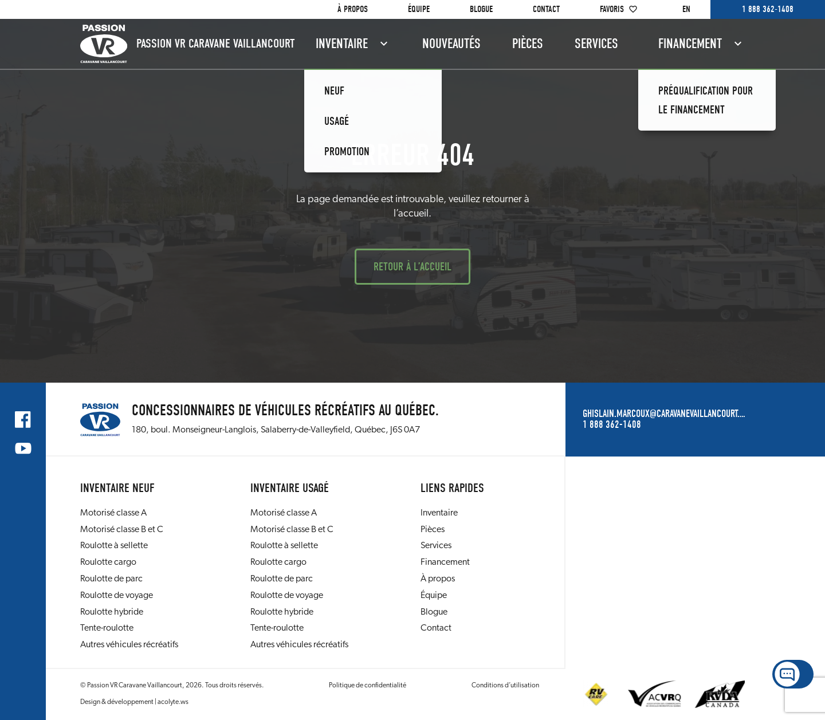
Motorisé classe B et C (121, 529)
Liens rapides (452, 488)
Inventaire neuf (117, 488)
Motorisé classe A (113, 513)
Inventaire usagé (289, 488)
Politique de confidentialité (367, 685)
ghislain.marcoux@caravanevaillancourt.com (664, 414)
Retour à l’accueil (412, 266)
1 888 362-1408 (767, 9)
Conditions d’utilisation (505, 685)
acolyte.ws (173, 702)
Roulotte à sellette (114, 545)
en (686, 9)
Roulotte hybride (111, 612)
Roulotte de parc (111, 579)
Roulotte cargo (108, 562)
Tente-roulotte (106, 628)
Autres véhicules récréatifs (129, 645)
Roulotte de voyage (116, 595)
